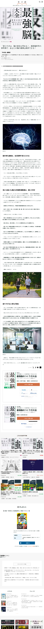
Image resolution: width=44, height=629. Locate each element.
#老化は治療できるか (35, 495)
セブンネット (23, 391)
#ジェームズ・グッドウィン (14, 456)
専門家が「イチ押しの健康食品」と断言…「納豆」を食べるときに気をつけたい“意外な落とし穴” (21, 567)
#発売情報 (24, 456)
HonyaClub (33, 394)
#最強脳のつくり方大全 (5, 456)
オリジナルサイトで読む (22, 563)
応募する (24, 542)
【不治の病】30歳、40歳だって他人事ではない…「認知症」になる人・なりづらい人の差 (20, 577)
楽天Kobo (28, 425)
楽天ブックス (33, 388)
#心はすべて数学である (26, 476)
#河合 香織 (29, 495)
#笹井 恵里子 (14, 498)
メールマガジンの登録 (31, 545)
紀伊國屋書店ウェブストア (33, 391)
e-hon (23, 394)
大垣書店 (28, 397)
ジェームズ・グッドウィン (17, 66)
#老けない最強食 (8, 498)
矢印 (41, 609)
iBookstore (33, 422)
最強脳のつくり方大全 (8, 66)
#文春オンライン (7, 58)
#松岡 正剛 (7, 476)
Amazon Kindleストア (23, 422)
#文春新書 (3, 476)
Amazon (23, 388)
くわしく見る (27, 384)
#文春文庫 (37, 476)
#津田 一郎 (12, 476)
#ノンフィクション (9, 59)
